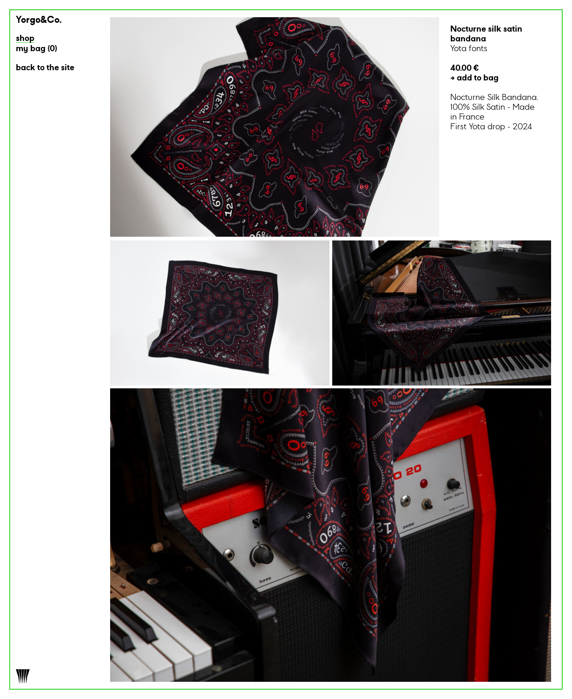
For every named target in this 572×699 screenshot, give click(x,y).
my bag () (36, 49)
